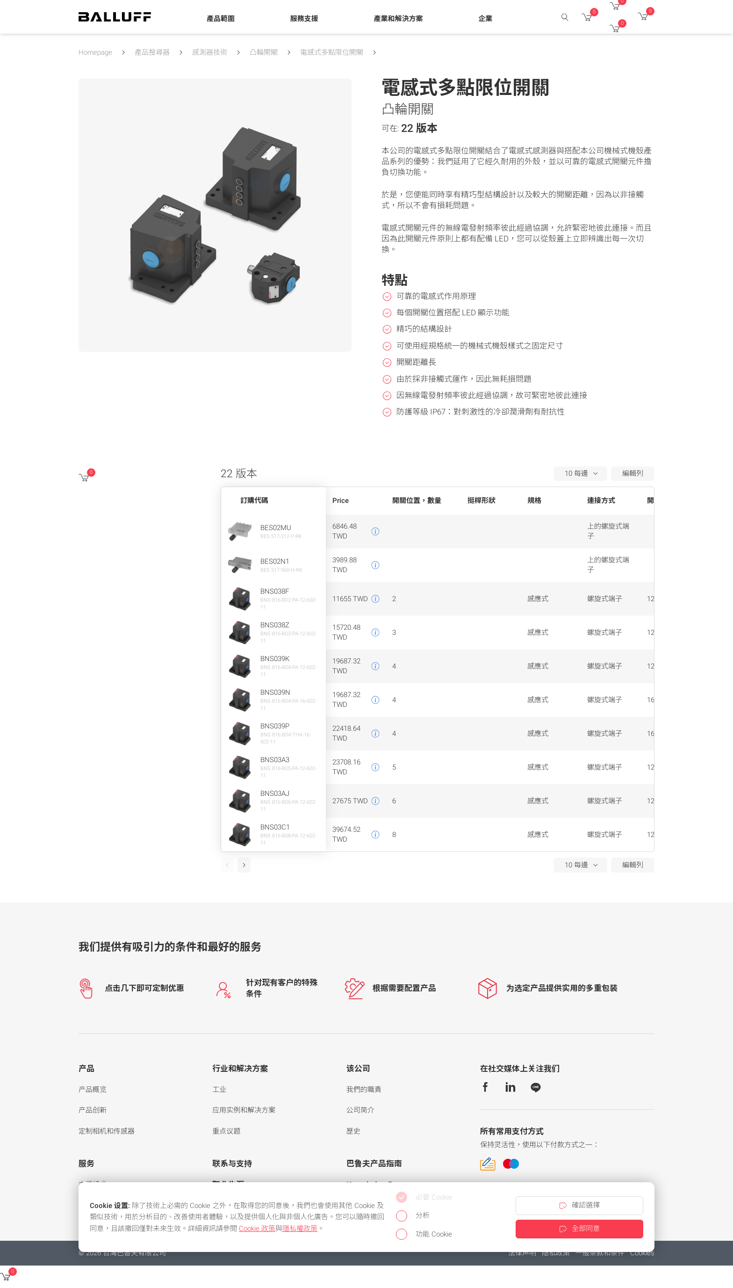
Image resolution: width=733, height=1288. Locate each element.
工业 (219, 1089)
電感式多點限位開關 (331, 52)
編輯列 (632, 473)
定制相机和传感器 (107, 1131)
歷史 (353, 1131)
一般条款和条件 (600, 1253)
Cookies (642, 1253)
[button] (221, 19)
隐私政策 (556, 1253)
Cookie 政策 (257, 1228)
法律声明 (522, 1253)
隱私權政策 (299, 1228)
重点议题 (226, 1131)
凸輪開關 (264, 52)
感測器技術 (209, 52)
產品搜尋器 (152, 52)
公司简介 (360, 1110)
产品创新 (93, 1110)
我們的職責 (363, 1089)
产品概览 (93, 1089)
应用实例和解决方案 (243, 1110)
